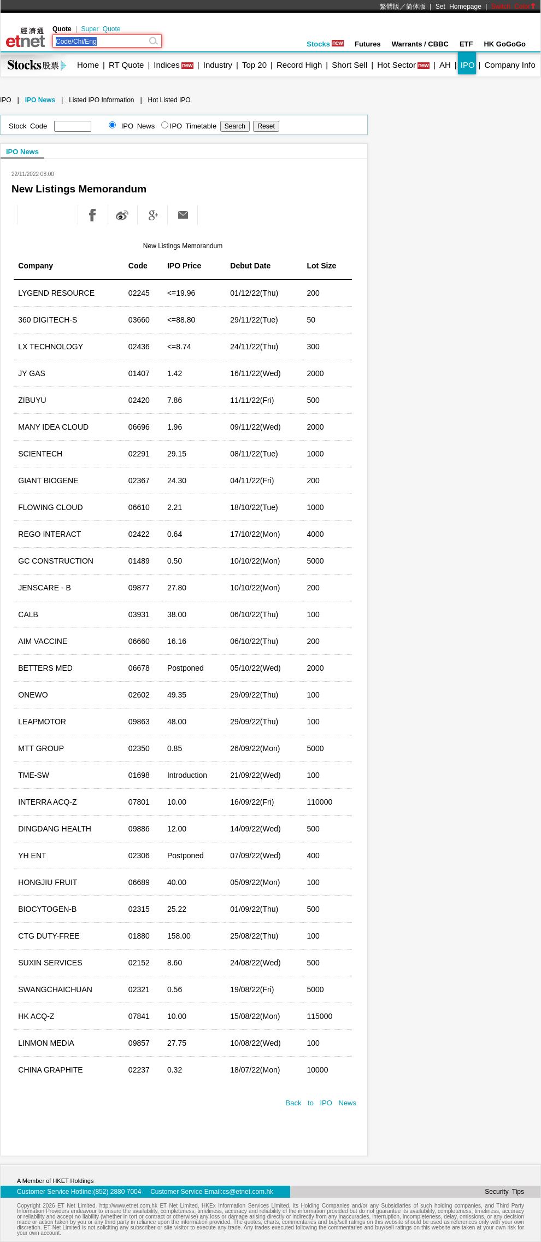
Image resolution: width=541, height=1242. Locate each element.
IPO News (40, 100)
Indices (167, 64)
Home (88, 64)
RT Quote (126, 64)
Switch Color (513, 6)
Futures (368, 44)
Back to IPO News (321, 1103)
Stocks (325, 44)
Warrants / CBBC (420, 44)
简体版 (416, 6)
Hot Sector (396, 64)
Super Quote (100, 29)
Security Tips (504, 1192)
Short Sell (349, 64)
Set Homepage (458, 6)
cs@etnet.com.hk (247, 1192)
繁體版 (389, 6)
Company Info (509, 64)
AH (445, 64)
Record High (299, 64)
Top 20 (254, 64)
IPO (468, 64)
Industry (217, 64)
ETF (466, 44)
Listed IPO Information (101, 100)
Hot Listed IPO (169, 100)
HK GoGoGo (505, 44)
